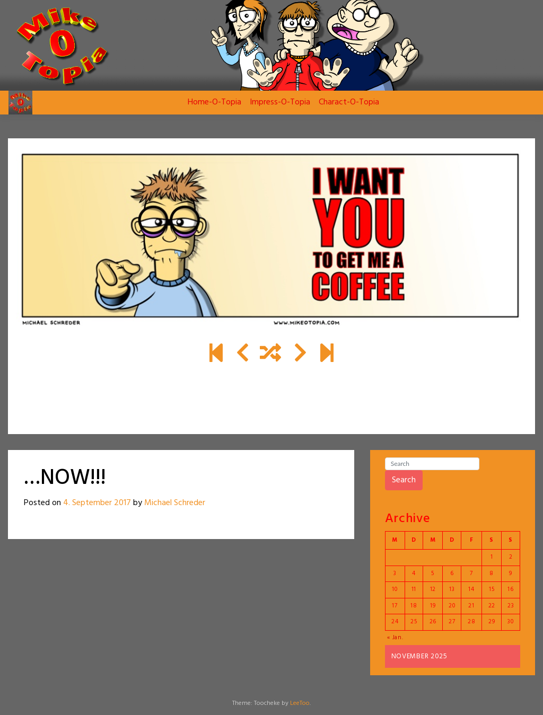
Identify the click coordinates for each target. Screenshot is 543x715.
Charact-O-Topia (349, 102)
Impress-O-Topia (280, 102)
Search (404, 480)
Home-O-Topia (214, 102)
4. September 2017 (97, 503)
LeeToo (300, 703)
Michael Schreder (174, 503)
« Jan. (395, 637)
